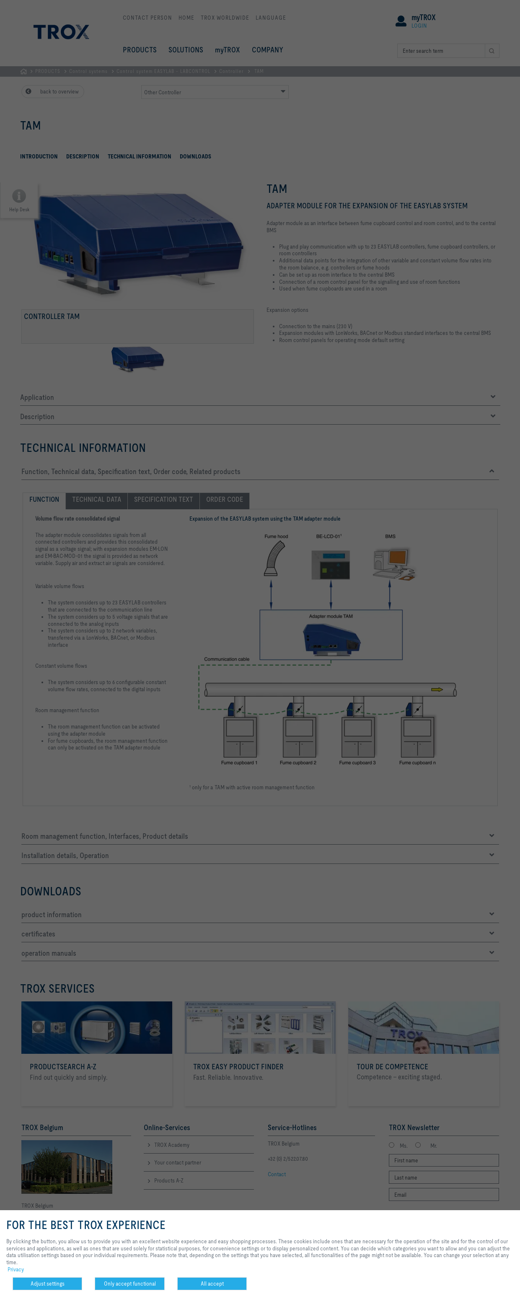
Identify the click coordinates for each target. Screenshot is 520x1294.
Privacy (16, 1269)
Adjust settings (48, 1283)
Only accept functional (130, 1283)
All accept (212, 1283)
